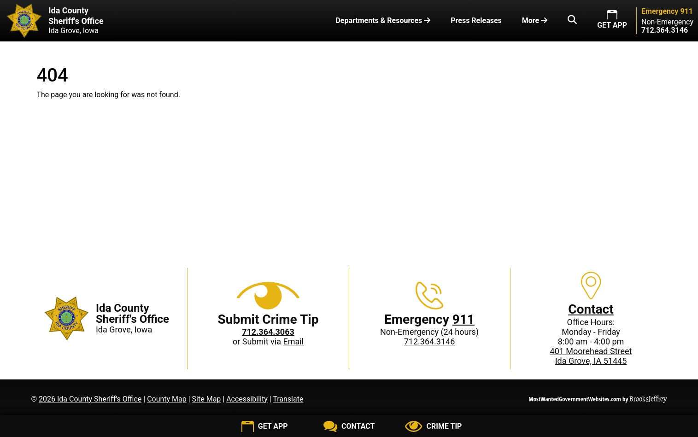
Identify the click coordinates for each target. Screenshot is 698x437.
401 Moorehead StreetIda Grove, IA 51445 (591, 356)
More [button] (534, 20)
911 (463, 319)
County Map (167, 399)
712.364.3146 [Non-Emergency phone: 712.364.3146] (429, 341)
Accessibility (247, 399)
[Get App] (265, 426)
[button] (572, 21)
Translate (288, 399)
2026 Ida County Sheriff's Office (90, 399)
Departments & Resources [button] (382, 20)
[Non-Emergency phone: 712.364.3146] (664, 30)
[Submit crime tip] (433, 426)
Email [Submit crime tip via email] (293, 341)
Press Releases (476, 20)
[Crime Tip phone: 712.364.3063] (268, 332)
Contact (590, 309)
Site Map (206, 399)
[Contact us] (349, 426)
